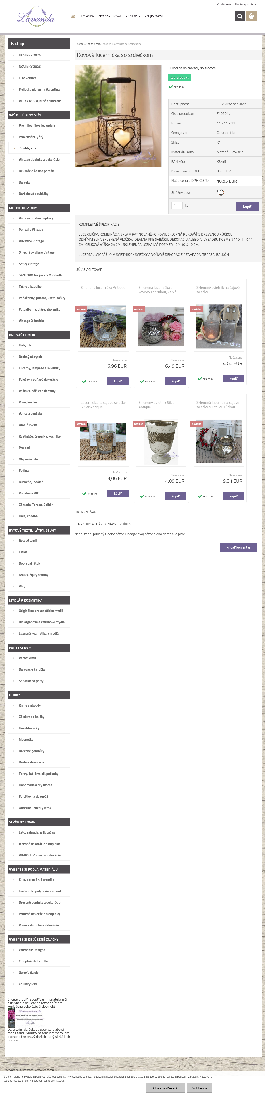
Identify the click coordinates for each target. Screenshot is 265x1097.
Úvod (80, 44)
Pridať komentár (238, 547)
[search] (240, 16)
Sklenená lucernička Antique (103, 287)
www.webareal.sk (46, 1069)
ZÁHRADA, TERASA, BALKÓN (207, 254)
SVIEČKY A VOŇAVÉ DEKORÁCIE (159, 254)
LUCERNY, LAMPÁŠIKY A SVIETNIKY (105, 254)
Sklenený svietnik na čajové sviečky (218, 289)
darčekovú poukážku (39, 1029)
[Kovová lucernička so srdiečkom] (118, 66)
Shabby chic (93, 44)
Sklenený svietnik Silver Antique (157, 404)
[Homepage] (72, 16)
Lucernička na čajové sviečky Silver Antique (103, 404)
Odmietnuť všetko (165, 1088)
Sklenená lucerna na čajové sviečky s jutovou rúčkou (217, 404)
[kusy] (177, 205)
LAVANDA (87, 16)
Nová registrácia (245, 4)
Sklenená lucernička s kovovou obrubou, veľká (157, 289)
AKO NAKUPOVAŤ (109, 16)
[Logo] (36, 16)
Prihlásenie (224, 4)
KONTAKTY (133, 16)
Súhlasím (199, 1088)
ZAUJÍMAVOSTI (154, 16)
